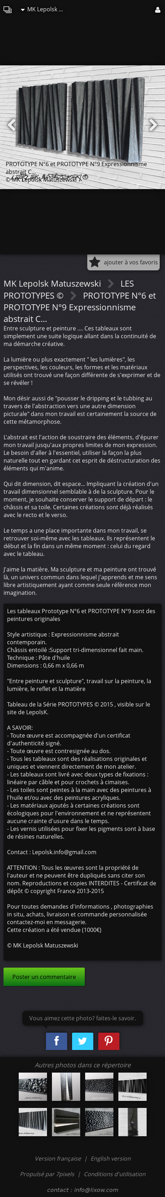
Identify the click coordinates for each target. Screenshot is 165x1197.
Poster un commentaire (44, 977)
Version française (58, 1158)
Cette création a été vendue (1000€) (54, 930)
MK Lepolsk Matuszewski (45, 9)
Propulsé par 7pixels (47, 1174)
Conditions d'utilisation (115, 1174)
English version (110, 1158)
